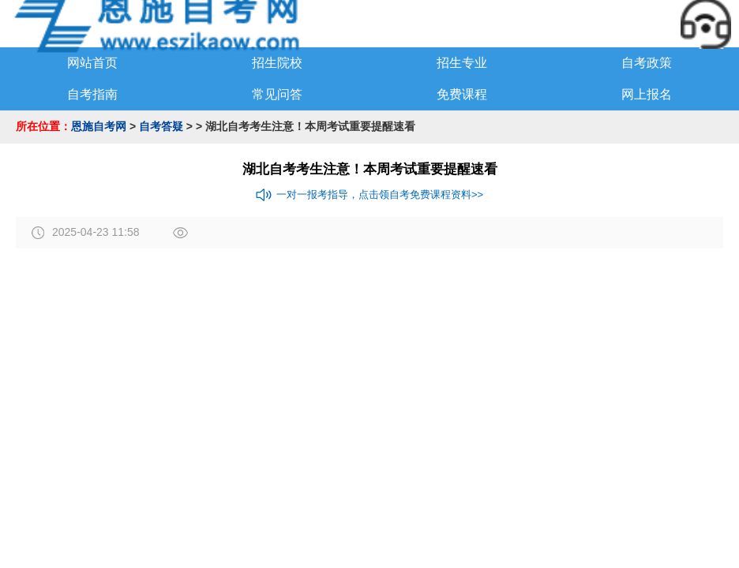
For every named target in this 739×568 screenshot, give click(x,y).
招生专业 (462, 62)
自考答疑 (161, 126)
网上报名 (646, 94)
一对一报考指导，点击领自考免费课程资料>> (369, 195)
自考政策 (646, 62)
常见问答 (277, 94)
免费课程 (462, 94)
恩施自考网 (98, 126)
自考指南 (92, 94)
